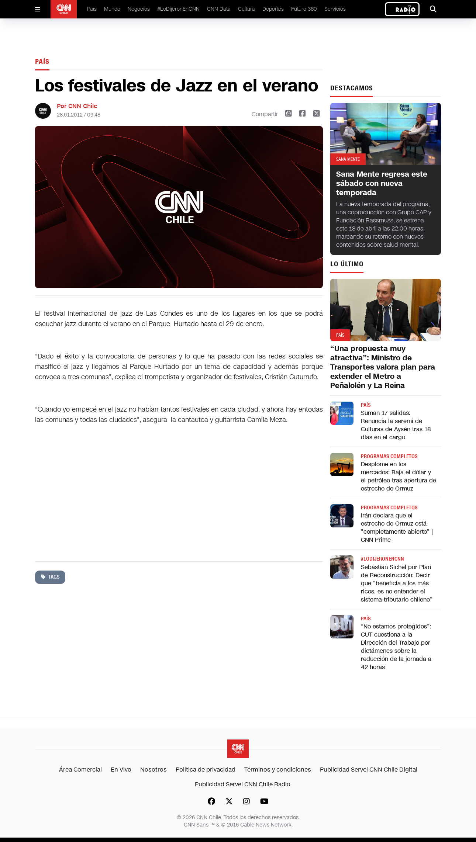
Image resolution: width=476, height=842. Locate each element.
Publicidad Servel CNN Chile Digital (368, 769)
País (92, 9)
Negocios (139, 9)
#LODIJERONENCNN (382, 558)
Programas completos (389, 456)
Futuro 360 (304, 9)
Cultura (246, 9)
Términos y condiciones (277, 769)
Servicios (335, 9)
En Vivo (121, 769)
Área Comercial (80, 769)
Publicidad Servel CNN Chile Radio (242, 784)
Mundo (112, 9)
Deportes (273, 9)
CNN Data (219, 9)
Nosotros (153, 769)
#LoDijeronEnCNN (178, 9)
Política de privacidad (205, 769)
